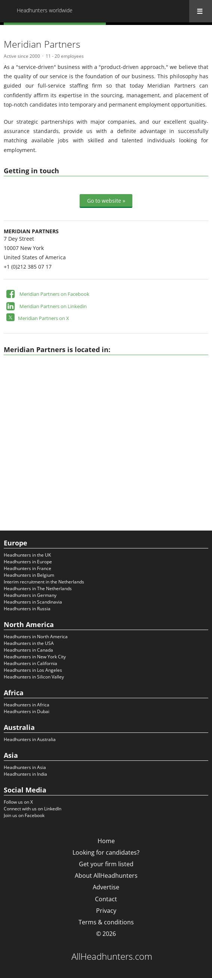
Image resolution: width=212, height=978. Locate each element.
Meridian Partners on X (43, 318)
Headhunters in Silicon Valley (34, 677)
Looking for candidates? (106, 852)
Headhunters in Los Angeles (33, 670)
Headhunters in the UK (27, 555)
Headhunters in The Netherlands (38, 588)
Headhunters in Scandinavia (33, 602)
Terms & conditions (106, 922)
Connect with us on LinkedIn (32, 808)
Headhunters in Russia (27, 608)
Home (106, 841)
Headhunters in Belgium (29, 575)
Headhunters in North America (36, 636)
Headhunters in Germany (30, 595)
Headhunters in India (25, 774)
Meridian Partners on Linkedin (53, 306)
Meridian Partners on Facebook (54, 294)
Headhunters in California (30, 663)
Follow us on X (18, 802)
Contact (106, 899)
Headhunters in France (27, 568)
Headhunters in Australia (30, 739)
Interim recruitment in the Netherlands (44, 582)
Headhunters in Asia (25, 767)
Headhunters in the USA (29, 643)
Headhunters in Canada (28, 650)
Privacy (106, 910)
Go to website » (106, 200)
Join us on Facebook (24, 815)
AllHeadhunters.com (111, 956)
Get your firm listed (106, 864)
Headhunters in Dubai (26, 711)
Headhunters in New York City (35, 656)
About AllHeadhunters (106, 875)
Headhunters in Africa (26, 705)
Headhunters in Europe (28, 561)
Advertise (106, 887)
